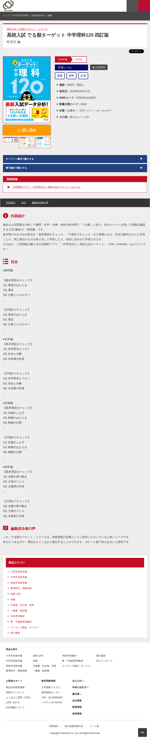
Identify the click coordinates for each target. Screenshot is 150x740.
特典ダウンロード (15, 692)
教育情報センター (50, 692)
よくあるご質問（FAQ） (19, 697)
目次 (23, 202)
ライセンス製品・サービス (25, 627)
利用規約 (53, 726)
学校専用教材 (18, 616)
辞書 (13, 599)
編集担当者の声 (40, 202)
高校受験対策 (37, 15)
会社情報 (77, 700)
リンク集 (94, 726)
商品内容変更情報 (15, 687)
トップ (6, 15)
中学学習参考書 (20, 15)
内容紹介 (10, 202)
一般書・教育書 (19, 610)
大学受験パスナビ (50, 687)
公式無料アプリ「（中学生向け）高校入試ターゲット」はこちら (46, 187)
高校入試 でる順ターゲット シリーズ (27, 29)
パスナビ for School (51, 702)
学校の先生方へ (80, 687)
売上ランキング (104, 660)
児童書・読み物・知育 (22, 605)
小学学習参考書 (19, 571)
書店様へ (77, 694)
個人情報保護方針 (74, 726)
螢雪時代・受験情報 (21, 588)
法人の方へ (78, 681)
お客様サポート (14, 681)
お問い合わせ (13, 702)
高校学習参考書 (19, 582)
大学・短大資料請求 (51, 697)
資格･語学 (16, 594)
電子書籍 (15, 633)
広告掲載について (15, 707)
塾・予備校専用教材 (21, 621)
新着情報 (77, 707)
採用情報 (77, 713)
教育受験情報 (48, 681)
